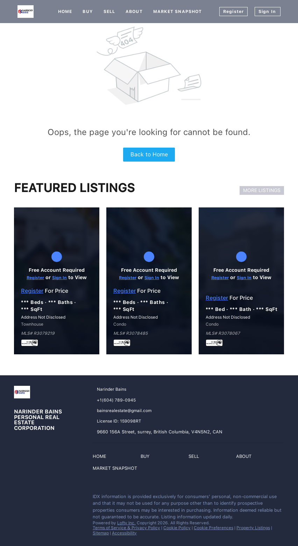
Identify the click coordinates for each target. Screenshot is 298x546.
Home (65, 11)
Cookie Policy (177, 527)
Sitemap (101, 533)
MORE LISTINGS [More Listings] (262, 190)
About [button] (134, 11)
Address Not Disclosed (43, 317)
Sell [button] (109, 11)
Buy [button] (88, 11)
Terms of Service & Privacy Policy (126, 527)
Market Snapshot (177, 11)
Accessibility (124, 533)
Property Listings (253, 527)
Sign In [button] (267, 11)
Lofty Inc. (126, 522)
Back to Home (149, 154)
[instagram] (33, 498)
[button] (101, 457)
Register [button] (233, 11)
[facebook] (19, 498)
